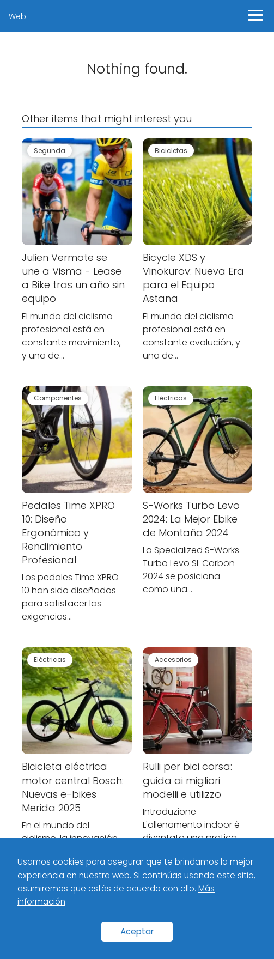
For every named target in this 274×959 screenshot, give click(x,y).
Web (17, 16)
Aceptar (137, 931)
